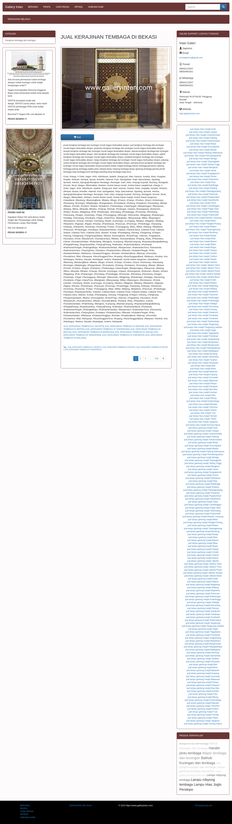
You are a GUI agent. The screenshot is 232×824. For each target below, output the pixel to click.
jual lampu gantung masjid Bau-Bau (203, 688)
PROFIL (47, 7)
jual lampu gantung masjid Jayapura (203, 721)
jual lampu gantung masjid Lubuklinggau (202, 504)
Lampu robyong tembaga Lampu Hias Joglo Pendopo (200, 784)
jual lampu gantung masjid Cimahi (203, 552)
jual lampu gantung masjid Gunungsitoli (203, 445)
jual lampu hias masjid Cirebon (203, 256)
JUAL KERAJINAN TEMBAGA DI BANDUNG (92, 332)
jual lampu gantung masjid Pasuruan (203, 593)
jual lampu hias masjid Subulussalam (203, 141)
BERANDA (33, 7)
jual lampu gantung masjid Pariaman (203, 493)
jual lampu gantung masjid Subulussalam (203, 439)
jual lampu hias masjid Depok (202, 259)
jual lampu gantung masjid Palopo (203, 682)
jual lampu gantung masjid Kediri (203, 579)
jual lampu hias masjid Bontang (203, 354)
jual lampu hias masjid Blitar (203, 244)
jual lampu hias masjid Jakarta (203, 262)
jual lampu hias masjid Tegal (203, 330)
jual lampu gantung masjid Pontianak (203, 635)
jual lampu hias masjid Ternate (203, 416)
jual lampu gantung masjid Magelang (203, 584)
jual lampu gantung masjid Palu (203, 694)
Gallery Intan (14, 7)
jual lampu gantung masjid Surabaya (203, 614)
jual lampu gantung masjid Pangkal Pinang (203, 522)
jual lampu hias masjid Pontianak (203, 336)
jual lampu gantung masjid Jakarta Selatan (202, 573)
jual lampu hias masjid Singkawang (203, 339)
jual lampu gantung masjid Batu (203, 537)
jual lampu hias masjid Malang (203, 289)
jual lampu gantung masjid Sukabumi (203, 611)
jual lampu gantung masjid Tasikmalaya (203, 620)
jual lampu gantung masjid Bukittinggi (203, 484)
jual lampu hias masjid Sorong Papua (203, 425)
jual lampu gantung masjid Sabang (203, 436)
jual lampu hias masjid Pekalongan (203, 298)
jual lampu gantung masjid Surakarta (203, 617)
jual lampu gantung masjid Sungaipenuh (203, 472)
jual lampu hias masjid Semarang (203, 306)
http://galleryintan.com (189, 113)
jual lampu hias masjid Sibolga (203, 158)
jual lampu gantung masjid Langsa (203, 431)
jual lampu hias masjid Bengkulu (203, 167)
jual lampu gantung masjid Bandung (203, 531)
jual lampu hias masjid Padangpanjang (203, 191)
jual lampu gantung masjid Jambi (203, 469)
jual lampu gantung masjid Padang (203, 487)
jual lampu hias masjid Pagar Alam (203, 209)
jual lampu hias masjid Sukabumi (203, 312)
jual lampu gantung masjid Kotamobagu (203, 700)
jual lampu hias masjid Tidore (203, 419)
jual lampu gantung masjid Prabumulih (203, 513)
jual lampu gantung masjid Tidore (203, 718)
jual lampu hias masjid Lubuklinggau (203, 206)
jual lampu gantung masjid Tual (203, 712)
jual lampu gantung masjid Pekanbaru (203, 478)
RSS (197, 805)
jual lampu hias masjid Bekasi (203, 241)
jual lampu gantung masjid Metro (203, 519)
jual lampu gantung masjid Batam (203, 525)
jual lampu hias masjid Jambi (203, 170)
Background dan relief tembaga (194, 744)
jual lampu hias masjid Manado (203, 404)
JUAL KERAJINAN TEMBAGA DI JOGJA (133, 332)
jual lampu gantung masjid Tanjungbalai (203, 460)
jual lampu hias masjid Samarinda (203, 357)
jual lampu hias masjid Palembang (203, 212)
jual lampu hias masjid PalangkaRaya (203, 348)
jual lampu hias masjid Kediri (203, 280)
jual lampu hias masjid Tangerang (203, 324)
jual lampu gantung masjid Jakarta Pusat (203, 570)
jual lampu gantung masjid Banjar (203, 534)
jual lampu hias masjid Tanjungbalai (203, 161)
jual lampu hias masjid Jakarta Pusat (203, 271)
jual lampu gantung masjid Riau (203, 481)
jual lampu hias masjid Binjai (203, 144)
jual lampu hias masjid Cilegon (203, 250)
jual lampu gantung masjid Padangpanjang (203, 490)
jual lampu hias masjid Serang (203, 309)
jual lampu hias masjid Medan (203, 150)
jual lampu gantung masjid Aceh (203, 428)
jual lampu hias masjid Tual (203, 413)
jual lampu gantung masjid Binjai (203, 442)
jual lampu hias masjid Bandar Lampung (203, 218)
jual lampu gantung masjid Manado (203, 703)
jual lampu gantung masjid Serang (203, 608)
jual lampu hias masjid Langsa (203, 132)
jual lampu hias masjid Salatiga (203, 303)
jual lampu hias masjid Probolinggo (203, 300)
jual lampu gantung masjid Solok (203, 502)
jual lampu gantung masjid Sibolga (203, 457)
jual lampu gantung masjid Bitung (203, 697)
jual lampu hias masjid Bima (203, 368)
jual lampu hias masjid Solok (203, 203)
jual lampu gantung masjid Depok (203, 558)
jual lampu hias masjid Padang (203, 188)
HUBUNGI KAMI (95, 7)
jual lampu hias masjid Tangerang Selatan (203, 327)
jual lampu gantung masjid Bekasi (203, 540)
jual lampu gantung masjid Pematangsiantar (203, 454)
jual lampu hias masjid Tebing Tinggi (203, 164)
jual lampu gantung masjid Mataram (203, 670)
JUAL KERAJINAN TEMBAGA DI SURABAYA (123, 335)
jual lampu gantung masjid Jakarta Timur (203, 567)
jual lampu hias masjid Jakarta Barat (203, 277)
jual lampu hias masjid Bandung (203, 232)
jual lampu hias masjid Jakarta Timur (203, 268)
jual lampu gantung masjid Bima (203, 667)
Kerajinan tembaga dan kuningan (20, 40)
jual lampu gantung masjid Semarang (203, 605)
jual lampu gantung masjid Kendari (203, 691)
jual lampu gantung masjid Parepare (203, 685)
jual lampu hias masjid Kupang (203, 374)
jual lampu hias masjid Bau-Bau (202, 389)
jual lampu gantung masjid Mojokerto (203, 590)
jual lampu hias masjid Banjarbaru (203, 342)
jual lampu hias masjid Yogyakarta (203, 333)
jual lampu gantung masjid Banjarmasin (203, 644)
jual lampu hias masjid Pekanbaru (203, 179)
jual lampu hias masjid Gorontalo (203, 377)
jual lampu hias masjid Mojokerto (203, 291)
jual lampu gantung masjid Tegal (203, 629)
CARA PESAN (62, 7)
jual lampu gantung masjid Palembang (203, 511)
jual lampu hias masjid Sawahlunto (203, 200)
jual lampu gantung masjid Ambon (203, 709)
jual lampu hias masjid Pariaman (203, 194)
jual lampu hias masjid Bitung (203, 398)
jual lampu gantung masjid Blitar (203, 543)
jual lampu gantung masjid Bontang (203, 652)
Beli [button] (77, 137)
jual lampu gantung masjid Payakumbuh (203, 496)
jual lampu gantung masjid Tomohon (203, 706)
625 (156, 358)
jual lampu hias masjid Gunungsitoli (203, 147)
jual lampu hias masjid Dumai (202, 176)
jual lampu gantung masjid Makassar (203, 679)
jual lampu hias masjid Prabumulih (203, 215)
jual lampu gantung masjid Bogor (203, 546)
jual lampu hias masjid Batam (202, 226)
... (150, 358)
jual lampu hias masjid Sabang (203, 138)
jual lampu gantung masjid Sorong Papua (203, 724)
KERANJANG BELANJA (19, 19)
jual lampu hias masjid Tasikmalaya (203, 321)
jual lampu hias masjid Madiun (203, 283)
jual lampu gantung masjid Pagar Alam (203, 508)
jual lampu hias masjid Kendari (203, 392)
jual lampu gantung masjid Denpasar (203, 661)
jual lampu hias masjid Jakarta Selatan (203, 274)
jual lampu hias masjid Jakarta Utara (203, 265)
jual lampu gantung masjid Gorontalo (203, 676)
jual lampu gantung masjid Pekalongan (203, 596)
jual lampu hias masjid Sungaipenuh (203, 173)
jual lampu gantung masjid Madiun (203, 581)
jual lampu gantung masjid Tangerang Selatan (203, 626)
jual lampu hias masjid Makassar (203, 380)
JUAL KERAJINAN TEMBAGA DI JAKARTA (83, 326)
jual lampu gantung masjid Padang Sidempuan (203, 451)
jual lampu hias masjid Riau (203, 182)
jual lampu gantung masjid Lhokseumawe (203, 434)
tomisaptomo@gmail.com (191, 57)
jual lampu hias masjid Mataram (203, 371)
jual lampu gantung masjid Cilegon (203, 549)
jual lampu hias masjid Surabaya (203, 315)
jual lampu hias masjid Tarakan (203, 360)
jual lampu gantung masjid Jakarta (203, 561)
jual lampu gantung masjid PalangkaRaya (203, 647)
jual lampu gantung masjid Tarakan (203, 658)
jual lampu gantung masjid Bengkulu (203, 466)
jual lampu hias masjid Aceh (203, 129)
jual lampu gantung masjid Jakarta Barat (202, 576)
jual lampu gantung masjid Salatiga (203, 602)
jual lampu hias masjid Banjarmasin (203, 345)
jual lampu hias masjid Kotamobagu (203, 401)
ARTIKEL (78, 7)
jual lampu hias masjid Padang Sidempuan (203, 153)
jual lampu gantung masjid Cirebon (203, 555)
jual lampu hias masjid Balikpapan (203, 351)
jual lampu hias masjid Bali (203, 366)
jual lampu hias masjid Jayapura (203, 422)
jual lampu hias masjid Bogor (203, 247)
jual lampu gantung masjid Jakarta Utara (203, 564)
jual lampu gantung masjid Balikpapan (202, 649)
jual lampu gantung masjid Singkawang (203, 638)
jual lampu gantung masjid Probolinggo (203, 599)
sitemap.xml (206, 805)
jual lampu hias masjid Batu (203, 238)
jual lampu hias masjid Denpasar (203, 363)
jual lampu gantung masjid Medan (203, 448)
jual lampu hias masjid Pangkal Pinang (203, 223)
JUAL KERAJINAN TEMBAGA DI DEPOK (152, 347)
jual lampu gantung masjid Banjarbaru (203, 641)
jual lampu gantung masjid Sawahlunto (203, 499)
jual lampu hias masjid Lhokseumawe (203, 135)
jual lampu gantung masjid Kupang (203, 673)
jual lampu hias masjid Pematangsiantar (203, 155)
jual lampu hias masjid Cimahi (203, 253)
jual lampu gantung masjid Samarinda (203, 656)
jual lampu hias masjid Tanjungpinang (203, 229)
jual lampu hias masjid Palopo (203, 383)
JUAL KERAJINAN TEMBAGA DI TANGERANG (107, 329)
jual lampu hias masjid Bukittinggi (203, 185)
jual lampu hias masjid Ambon (203, 410)
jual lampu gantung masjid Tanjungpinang (203, 528)
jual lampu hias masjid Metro (203, 221)
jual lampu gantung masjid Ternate (203, 715)
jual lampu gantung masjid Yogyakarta (202, 632)
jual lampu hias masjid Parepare (203, 386)
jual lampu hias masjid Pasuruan (203, 294)
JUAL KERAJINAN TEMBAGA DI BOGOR (124, 326)
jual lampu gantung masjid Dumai (203, 475)
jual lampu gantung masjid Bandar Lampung (203, 516)
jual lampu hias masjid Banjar (202, 235)
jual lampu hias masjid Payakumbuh (203, 197)
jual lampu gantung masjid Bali (203, 664)
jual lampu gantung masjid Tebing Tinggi (203, 463)
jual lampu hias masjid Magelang (203, 286)
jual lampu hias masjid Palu (203, 395)
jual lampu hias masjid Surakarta (203, 318)
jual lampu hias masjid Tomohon (203, 407)
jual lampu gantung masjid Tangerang (203, 623)
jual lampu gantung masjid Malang (203, 587)
